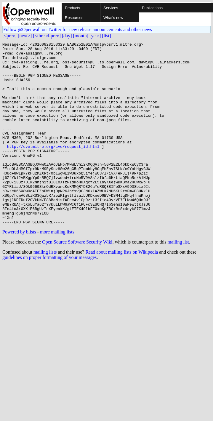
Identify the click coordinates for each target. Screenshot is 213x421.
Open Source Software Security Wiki (77, 278)
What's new (113, 17)
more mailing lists (57, 268)
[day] (67, 35)
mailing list (178, 278)
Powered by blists (19, 268)
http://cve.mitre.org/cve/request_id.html (53, 167)
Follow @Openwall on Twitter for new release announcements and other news (77, 29)
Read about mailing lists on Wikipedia (121, 288)
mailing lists (45, 288)
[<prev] (9, 35)
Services (110, 8)
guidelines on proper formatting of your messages (49, 293)
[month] (81, 35)
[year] (95, 35)
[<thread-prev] (46, 35)
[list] (106, 35)
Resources (74, 17)
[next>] (25, 35)
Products (72, 8)
